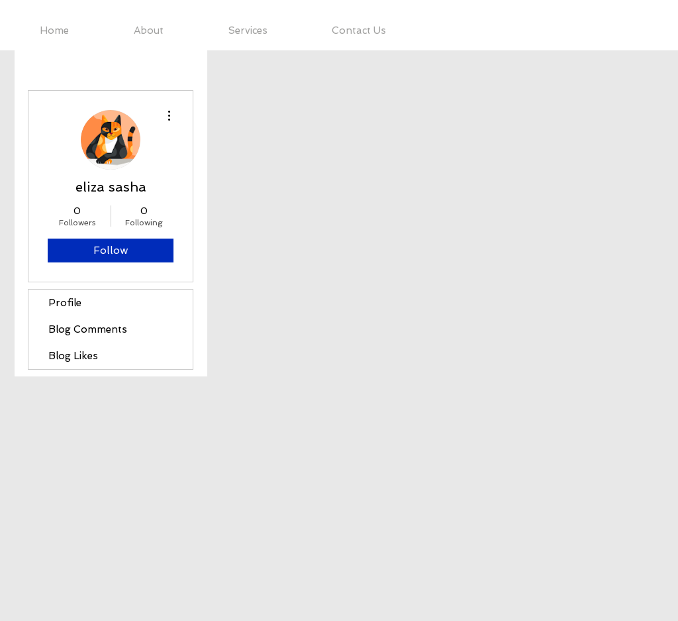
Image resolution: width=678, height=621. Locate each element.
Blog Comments (87, 329)
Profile (64, 303)
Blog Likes (73, 356)
